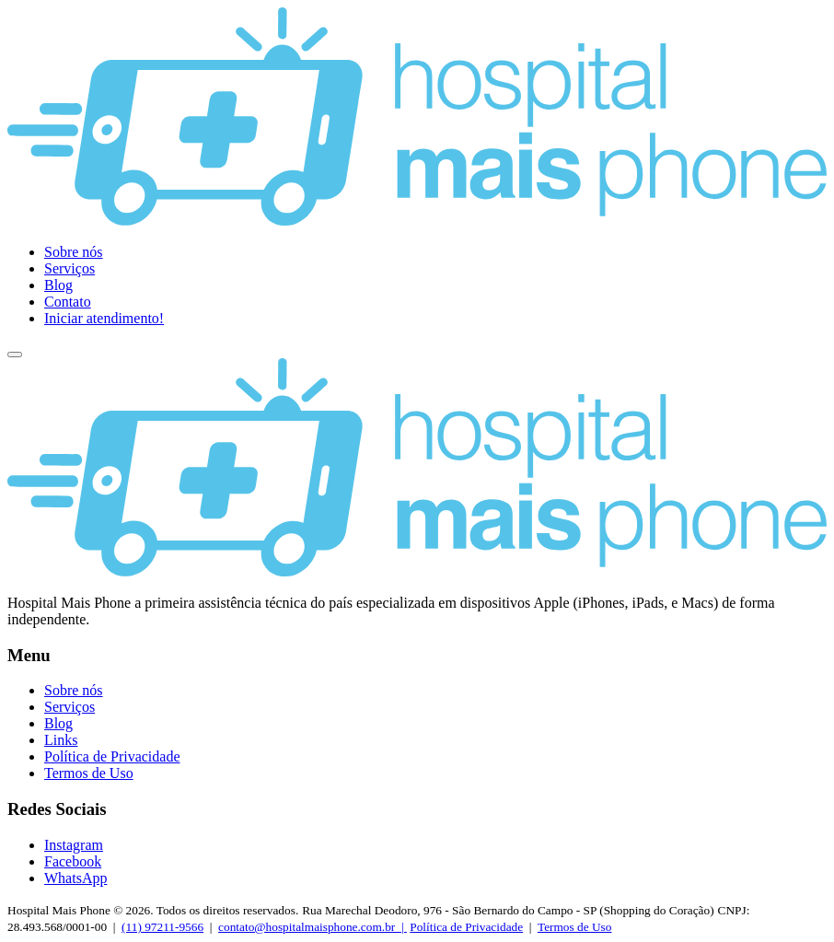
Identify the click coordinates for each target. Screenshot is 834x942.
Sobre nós (73, 252)
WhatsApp (75, 878)
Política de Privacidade (112, 756)
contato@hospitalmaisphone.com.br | (312, 927)
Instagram (73, 845)
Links (60, 740)
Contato (67, 301)
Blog (58, 285)
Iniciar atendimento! (104, 318)
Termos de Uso (88, 773)
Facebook (72, 861)
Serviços (69, 268)
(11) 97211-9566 (162, 927)
